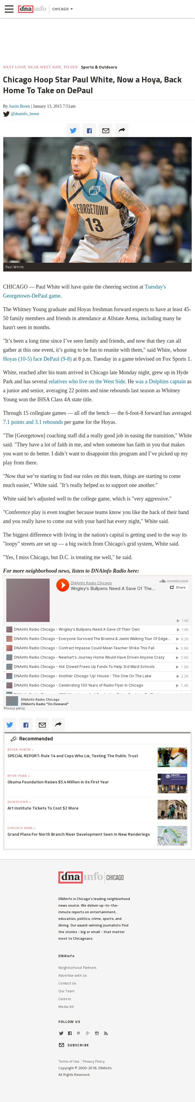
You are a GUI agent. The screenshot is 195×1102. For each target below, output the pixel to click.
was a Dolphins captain (160, 381)
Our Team (66, 991)
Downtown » (19, 802)
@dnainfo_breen (25, 114)
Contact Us (67, 983)
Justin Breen (19, 106)
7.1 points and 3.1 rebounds (33, 422)
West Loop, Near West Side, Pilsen (40, 67)
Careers (64, 999)
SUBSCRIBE (73, 1045)
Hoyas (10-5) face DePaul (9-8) (37, 359)
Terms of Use (68, 1061)
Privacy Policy (94, 1061)
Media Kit (66, 1006)
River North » (21, 749)
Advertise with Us (72, 975)
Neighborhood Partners (77, 967)
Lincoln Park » (22, 828)
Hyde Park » (19, 775)
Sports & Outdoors (99, 67)
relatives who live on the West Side (87, 381)
